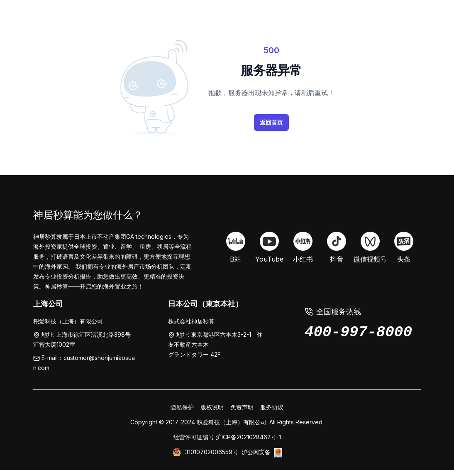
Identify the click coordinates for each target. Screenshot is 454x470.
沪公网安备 (256, 451)
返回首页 (271, 122)
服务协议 (271, 407)
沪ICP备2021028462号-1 (248, 437)
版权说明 (212, 407)
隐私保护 (182, 407)
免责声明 (242, 407)
